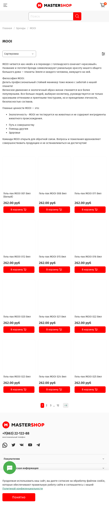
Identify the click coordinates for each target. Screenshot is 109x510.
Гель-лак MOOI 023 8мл (17, 376)
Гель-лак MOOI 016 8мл (88, 256)
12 (58, 405)
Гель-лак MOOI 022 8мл (88, 316)
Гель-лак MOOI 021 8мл (52, 316)
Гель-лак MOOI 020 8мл (17, 316)
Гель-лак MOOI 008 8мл (52, 193)
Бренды (21, 28)
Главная (7, 28)
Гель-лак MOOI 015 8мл (52, 256)
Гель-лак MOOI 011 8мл (88, 193)
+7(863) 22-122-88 (15, 433)
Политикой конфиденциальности (22, 488)
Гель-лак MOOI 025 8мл (88, 376)
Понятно (18, 497)
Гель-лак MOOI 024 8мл (52, 376)
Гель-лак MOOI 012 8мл (16, 256)
